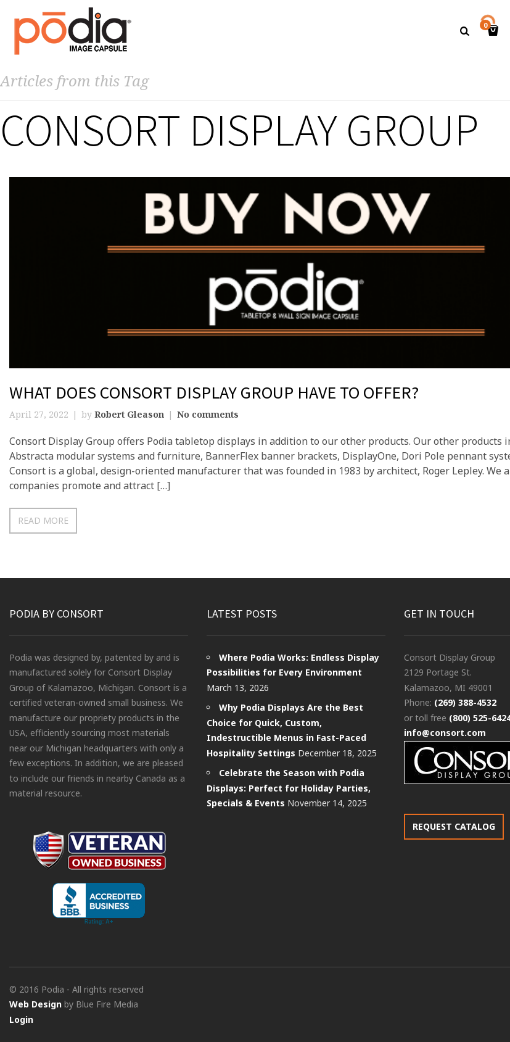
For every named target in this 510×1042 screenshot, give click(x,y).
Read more (43, 520)
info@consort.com (445, 732)
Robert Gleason (129, 414)
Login (21, 1019)
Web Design (35, 1004)
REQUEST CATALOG (454, 826)
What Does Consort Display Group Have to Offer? (214, 392)
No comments (208, 414)
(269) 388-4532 (465, 702)
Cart (487, 26)
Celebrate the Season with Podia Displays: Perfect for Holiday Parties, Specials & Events (289, 788)
